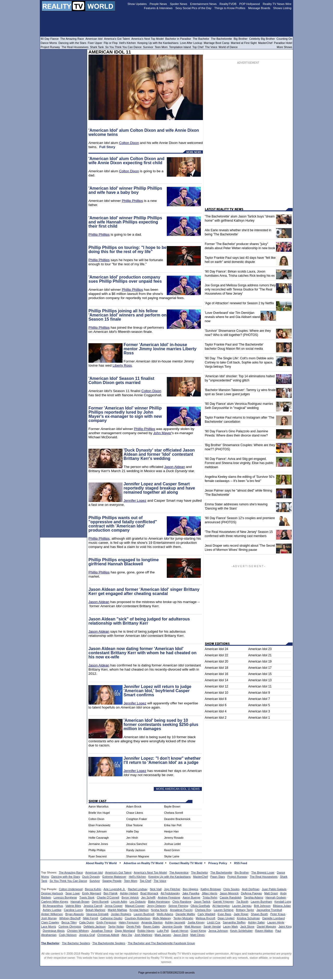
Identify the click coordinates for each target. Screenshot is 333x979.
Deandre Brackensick (177, 819)
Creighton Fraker (136, 819)
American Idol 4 (215, 711)
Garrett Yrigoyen (223, 901)
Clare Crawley (50, 922)
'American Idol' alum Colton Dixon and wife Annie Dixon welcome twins (143, 132)
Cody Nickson (68, 934)
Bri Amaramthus (53, 905)
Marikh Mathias (117, 909)
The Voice (159, 880)
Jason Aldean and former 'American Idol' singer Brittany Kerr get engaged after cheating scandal (144, 591)
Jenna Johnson (218, 930)
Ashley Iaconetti (175, 922)
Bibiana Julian (282, 905)
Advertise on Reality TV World (143, 863)
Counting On (284, 38)
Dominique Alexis (54, 930)
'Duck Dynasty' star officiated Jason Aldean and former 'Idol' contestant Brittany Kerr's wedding (159, 454)
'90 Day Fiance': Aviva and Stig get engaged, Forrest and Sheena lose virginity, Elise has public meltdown (239, 463)
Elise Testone (134, 825)
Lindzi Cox (213, 922)
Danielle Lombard (273, 918)
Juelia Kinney (196, 922)
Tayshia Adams (253, 897)
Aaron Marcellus (98, 806)
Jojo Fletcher (172, 889)
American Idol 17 (260, 668)
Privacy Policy (217, 863)
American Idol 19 (260, 661)
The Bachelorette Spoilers (108, 943)
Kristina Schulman (248, 918)
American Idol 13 (260, 680)
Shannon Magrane (137, 856)
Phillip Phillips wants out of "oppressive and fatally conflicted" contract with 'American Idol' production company (122, 523)
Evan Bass (225, 914)
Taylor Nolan (116, 926)
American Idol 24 (216, 649)
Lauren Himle (275, 922)
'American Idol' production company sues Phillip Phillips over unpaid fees (125, 279)
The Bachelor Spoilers (76, 943)
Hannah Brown (80, 901)
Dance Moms (49, 42)
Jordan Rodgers (121, 914)
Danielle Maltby (185, 914)
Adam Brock (133, 806)
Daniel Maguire (266, 926)
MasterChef (200, 876)
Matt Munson (193, 926)
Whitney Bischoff (70, 918)
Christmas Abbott (108, 934)
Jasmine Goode (172, 926)
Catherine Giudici (111, 918)
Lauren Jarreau (242, 905)
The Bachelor (199, 872)
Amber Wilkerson (52, 914)
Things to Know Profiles (229, 8)
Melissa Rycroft (205, 918)
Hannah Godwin (276, 897)
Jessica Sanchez (136, 843)
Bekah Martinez (95, 909)
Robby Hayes (146, 930)
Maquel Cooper (135, 905)
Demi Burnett (100, 901)
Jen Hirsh (132, 837)
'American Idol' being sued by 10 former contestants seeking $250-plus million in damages (161, 724)
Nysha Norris (159, 909)
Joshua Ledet (172, 843)
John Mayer (162, 433)
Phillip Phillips (132, 201)
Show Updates (137, 3)
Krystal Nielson (139, 909)
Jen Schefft (148, 897)
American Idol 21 (260, 655)
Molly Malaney (162, 918)
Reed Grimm (172, 850)
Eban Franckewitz (99, 825)
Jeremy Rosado (174, 837)
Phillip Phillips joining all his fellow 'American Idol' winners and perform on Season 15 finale (127, 315)
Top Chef (145, 880)
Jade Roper (241, 914)
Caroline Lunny (73, 909)
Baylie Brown (172, 806)
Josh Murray (49, 918)
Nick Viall (156, 889)
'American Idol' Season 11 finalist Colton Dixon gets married (121, 380)
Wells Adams (165, 914)
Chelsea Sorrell (173, 812)
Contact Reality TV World (185, 863)
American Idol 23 (260, 649)
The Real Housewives (264, 876)
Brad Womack (149, 893)
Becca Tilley (69, 922)
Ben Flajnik (111, 893)
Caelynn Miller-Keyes (54, 901)
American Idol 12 (216, 686)
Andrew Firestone (169, 897)
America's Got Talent (118, 872)
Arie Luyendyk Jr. (114, 889)
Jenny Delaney (156, 905)
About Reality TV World (101, 863)
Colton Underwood (70, 889)
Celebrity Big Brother (262, 38)
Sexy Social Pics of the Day (193, 8)
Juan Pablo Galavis (274, 889)
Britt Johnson (262, 905)
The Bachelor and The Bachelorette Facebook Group (161, 943)
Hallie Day (132, 831)
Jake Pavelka (190, 893)
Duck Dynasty (91, 876)
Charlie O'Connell (108, 897)
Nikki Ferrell (90, 918)
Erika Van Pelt (173, 825)
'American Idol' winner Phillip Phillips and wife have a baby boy (125, 190)
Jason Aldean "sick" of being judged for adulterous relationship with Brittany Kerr (139, 621)
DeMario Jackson (95, 926)
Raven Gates (151, 926)
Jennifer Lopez (135, 500)
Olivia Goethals (200, 905)
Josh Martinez (143, 934)
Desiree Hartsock (52, 893)
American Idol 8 (215, 699)
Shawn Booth (259, 914)
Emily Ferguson (106, 922)
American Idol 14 (216, 680)
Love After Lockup (191, 42)
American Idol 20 (216, 661)
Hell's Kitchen (137, 876)
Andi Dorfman (250, 889)
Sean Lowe (73, 893)
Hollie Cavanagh (98, 837)
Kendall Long (282, 901)
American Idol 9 (259, 692)
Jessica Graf (87, 934)
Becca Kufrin (93, 889)
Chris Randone (181, 901)
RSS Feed (240, 863)
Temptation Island (180, 47)
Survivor (94, 880)
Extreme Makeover (114, 876)
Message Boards (259, 8)
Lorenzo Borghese (65, 897)
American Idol (94, 872)
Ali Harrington (221, 905)
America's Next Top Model (150, 872)
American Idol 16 (216, 674)
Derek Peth (133, 926)
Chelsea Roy (203, 909)
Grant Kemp (198, 930)
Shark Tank (97, 47)
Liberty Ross (122, 365)
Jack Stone (247, 926)
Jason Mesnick (229, 893)
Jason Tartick (202, 901)
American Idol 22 (216, 655)
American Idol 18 (216, 668)
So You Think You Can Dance (68, 880)
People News (158, 3)
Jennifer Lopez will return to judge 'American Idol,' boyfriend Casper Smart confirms (157, 690)
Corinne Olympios (70, 926)
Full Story (107, 147)
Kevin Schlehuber (241, 930)
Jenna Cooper (114, 905)
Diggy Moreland (125, 930)
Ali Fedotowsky (170, 893)
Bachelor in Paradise (178, 38)
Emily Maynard (91, 893)
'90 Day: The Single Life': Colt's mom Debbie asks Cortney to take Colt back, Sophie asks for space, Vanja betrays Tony (239, 362)
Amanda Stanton (152, 922)
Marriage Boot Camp (216, 42)
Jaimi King (285, 926)
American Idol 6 (215, 705)
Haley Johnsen (97, 831)
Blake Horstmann (159, 901)
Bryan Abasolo (74, 914)
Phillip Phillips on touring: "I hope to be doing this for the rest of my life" (127, 249)
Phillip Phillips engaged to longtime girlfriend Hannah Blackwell (123, 562)
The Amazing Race (71, 872)
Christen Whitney (78, 930)
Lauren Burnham (261, 901)
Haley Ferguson (129, 922)
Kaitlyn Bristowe (211, 889)
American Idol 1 (259, 717)
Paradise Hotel (283, 42)
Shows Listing (282, 8)
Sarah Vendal (212, 926)
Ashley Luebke (52, 909)
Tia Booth (242, 901)
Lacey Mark (230, 926)
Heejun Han (171, 831)
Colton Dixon (129, 143)
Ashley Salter (256, 922)
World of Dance (228, 47)
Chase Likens (134, 812)
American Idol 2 (215, 717)
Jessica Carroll (93, 905)
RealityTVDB (228, 3)
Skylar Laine (172, 856)
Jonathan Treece (102, 930)
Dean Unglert (225, 918)
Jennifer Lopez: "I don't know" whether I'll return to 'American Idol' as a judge (162, 760)
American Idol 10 (216, 692)
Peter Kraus (277, 914)
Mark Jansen (163, 934)
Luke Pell (163, 930)
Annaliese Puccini (181, 909)
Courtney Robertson (137, 918)
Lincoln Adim (119, 901)
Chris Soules (231, 889)
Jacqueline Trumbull (269, 909)
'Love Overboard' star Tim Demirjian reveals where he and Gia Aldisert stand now (232, 317)
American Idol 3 (259, 711)
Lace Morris (48, 926)
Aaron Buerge (191, 897)
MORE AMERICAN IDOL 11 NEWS (178, 788)
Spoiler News (178, 3)
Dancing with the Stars (65, 876)
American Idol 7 (259, 699)
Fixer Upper (95, 42)
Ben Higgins (190, 889)
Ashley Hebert (129, 893)
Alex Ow (126, 934)
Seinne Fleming (178, 905)
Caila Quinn (86, 922)
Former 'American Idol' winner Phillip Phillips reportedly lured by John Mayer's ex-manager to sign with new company (125, 414)
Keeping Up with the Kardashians (169, 876)
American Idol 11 (260, 686)
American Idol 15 (260, 674)
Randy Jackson (135, 850)
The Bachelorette (221, 872)
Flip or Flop (111, 42)
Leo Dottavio (138, 901)
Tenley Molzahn (183, 918)
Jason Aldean (174, 467)
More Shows (284, 47)
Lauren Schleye (223, 909)
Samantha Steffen (234, 922)
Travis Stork (86, 897)
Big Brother (241, 872)
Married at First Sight (244, 42)
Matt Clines (197, 934)
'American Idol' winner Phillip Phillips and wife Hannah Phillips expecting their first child (125, 222)
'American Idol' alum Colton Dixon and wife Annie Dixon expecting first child (126, 160)
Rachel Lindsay (138, 889)
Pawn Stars (217, 876)
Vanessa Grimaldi (97, 914)
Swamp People (111, 880)
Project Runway (237, 876)
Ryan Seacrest (97, 856)
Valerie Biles (73, 905)
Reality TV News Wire (277, 3)
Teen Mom (130, 880)
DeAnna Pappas (251, 893)
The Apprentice (179, 872)
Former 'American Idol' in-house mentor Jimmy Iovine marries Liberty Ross (160, 348)
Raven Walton (264, 930)
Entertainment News (203, 3)
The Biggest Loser (262, 872)
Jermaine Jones (98, 843)
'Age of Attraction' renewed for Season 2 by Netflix (239, 303)
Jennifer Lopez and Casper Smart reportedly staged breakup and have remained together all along (159, 488)
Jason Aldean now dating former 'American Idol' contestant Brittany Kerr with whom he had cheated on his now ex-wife (142, 652)
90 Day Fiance (50, 38)
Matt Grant (271, 893)
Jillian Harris (209, 893)
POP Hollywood (249, 3)
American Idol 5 (259, 705)
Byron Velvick (130, 897)
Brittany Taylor (245, 909)
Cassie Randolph (231, 897)
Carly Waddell (206, 914)
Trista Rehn (210, 897)
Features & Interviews (158, 8)
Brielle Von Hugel (99, 812)
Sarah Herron (179, 930)
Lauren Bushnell (144, 914)
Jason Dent (181, 934)
